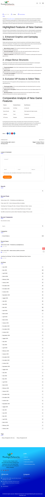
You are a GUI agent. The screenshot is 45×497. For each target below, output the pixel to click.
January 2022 (23, 391)
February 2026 (23, 279)
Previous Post (4, 139)
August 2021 (23, 407)
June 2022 (23, 376)
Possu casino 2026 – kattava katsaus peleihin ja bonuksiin (13, 203)
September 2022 (23, 366)
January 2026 (23, 282)
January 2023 (23, 354)
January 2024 (23, 323)
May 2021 (23, 416)
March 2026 (23, 276)
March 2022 (23, 385)
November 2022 (23, 360)
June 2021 (23, 413)
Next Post (41, 139)
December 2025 (23, 285)
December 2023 (23, 326)
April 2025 (23, 310)
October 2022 (23, 363)
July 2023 (23, 341)
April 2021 (23, 419)
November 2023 (23, 329)
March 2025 (23, 313)
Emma (15, 14)
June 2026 (23, 267)
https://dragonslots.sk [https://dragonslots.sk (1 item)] (22, 437)
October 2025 (23, 292)
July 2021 (23, 410)
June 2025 (23, 304)
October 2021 (23, 400)
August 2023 (23, 338)
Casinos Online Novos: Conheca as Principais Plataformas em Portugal (16, 208)
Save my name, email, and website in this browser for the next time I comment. (18, 172)
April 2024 (23, 317)
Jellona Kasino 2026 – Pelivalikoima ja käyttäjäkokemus (12, 200)
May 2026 (23, 270)
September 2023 (23, 335)
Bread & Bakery (22, 14)
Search (3, 186)
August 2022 (23, 369)
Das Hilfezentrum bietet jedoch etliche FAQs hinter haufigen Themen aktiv (16, 211)
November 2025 (23, 289)
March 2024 (23, 320)
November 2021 (23, 397)
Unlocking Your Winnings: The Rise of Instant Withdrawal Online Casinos (16, 206)
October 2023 (23, 332)
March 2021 (23, 422)
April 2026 (23, 273)
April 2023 (23, 348)
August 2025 (23, 298)
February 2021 (23, 425)
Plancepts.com (22, 495)
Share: (4, 133)
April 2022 (23, 382)
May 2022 (23, 379)
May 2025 (23, 307)
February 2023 (23, 351)
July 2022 (23, 372)
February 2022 (23, 388)
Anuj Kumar (38, 493)
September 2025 (23, 295)
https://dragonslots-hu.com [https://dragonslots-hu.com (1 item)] (8, 437)
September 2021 (23, 403)
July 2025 (23, 301)
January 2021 (23, 428)
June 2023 (23, 344)
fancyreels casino (11, 18)
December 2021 (23, 394)
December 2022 (23, 357)
